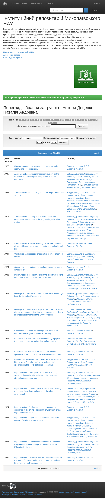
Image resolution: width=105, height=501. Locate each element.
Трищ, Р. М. (92, 320)
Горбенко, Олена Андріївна (87, 201)
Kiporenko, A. (72, 326)
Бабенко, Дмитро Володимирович (82, 174)
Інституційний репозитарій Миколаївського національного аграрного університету (44, 97)
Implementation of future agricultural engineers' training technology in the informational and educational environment (37, 391)
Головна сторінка (19, 3)
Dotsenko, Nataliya (75, 169)
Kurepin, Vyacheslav (88, 378)
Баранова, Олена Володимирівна (81, 209)
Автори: (47, 142)
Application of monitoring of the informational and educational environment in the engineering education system (37, 219)
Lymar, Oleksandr (89, 428)
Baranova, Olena (88, 187)
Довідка (49, 3)
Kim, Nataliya (80, 238)
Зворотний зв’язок (35, 495)
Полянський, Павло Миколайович (82, 182)
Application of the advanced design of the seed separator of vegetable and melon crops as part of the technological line (38, 246)
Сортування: (15, 138)
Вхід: (96, 10)
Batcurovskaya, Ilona (76, 286)
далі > (97, 153)
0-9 (21, 120)
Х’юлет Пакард (18, 495)
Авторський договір (11, 55)
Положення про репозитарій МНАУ (18, 52)
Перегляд (36, 3)
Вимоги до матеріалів (12, 58)
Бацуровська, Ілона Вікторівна (80, 192)
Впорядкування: (51, 138)
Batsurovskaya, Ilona (76, 195)
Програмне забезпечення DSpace (17, 492)
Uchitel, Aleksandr (74, 388)
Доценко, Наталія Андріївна (79, 166)
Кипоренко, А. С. (74, 323)
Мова (97, 3)
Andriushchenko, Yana (76, 236)
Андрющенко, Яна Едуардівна (80, 233)
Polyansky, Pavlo (74, 185)
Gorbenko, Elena (74, 203)
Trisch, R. (87, 323)
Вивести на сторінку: (86, 138)
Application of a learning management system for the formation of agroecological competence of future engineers (36, 176)
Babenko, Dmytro (74, 177)
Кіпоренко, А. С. (79, 320)
